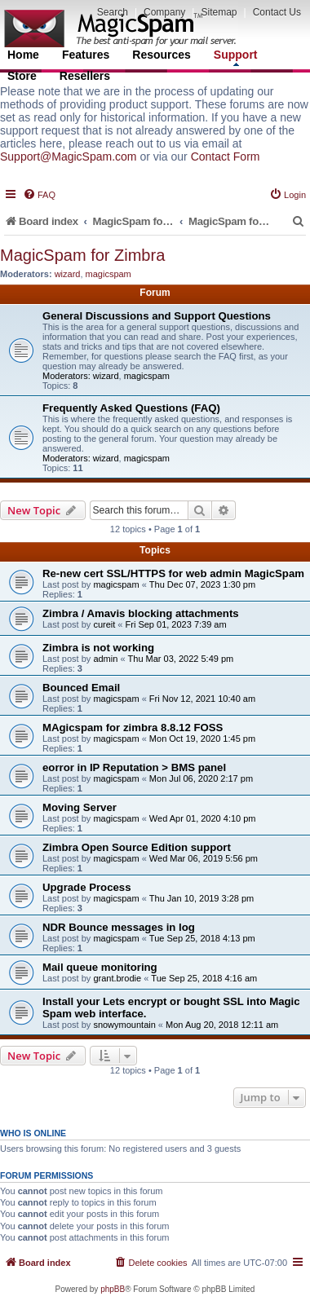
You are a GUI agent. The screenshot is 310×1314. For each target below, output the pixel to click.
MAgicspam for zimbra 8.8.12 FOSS (132, 727)
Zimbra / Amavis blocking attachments (140, 613)
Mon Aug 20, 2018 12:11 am (222, 1025)
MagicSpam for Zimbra (82, 255)
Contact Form (225, 156)
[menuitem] (39, 195)
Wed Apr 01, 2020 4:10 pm (202, 818)
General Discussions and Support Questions (156, 316)
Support (236, 57)
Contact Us (277, 12)
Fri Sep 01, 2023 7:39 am (176, 624)
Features (85, 54)
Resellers (85, 75)
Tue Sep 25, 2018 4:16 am (204, 978)
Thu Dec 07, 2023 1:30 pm (202, 584)
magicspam (108, 274)
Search (112, 12)
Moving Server (79, 807)
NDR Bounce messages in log (118, 927)
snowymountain (124, 1025)
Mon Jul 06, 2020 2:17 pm (201, 778)
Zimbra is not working (98, 648)
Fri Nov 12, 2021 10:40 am (202, 698)
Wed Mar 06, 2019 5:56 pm (203, 858)
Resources (161, 54)
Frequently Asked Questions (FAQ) (131, 408)
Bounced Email (81, 687)
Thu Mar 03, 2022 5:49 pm (181, 659)
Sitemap (219, 12)
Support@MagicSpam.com (68, 156)
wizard (68, 274)
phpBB (112, 1289)
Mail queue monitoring (99, 967)
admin (105, 659)
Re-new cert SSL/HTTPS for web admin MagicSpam (173, 573)
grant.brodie (117, 978)
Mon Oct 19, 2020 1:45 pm (202, 738)
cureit (104, 624)
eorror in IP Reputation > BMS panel (134, 767)
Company (164, 12)
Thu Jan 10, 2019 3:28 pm (201, 898)
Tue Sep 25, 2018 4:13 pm (202, 938)
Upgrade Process (86, 887)
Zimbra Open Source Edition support (136, 847)
